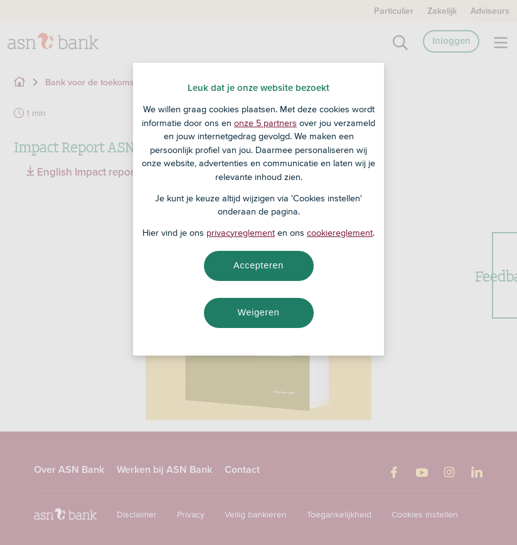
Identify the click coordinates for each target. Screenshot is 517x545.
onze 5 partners (265, 123)
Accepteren (258, 265)
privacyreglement (240, 233)
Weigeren (258, 312)
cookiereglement (340, 233)
